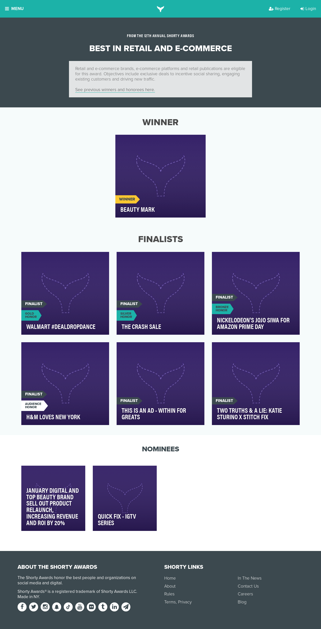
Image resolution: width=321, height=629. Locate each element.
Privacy (185, 602)
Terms (170, 602)
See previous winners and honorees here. (115, 89)
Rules (169, 594)
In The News (250, 578)
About (170, 586)
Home (170, 578)
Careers (245, 594)
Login (308, 8)
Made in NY (28, 596)
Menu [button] (14, 8)
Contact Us (248, 586)
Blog (242, 602)
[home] (161, 9)
